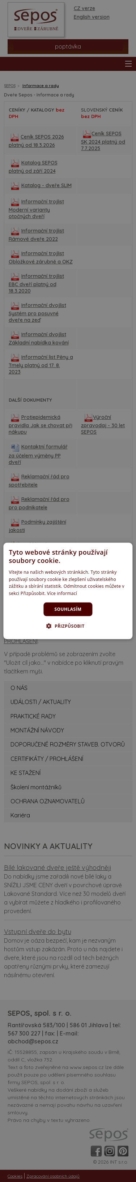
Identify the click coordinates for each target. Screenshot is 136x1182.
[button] (67, 626)
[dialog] (67, 591)
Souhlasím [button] (68, 609)
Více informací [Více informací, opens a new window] (62, 593)
